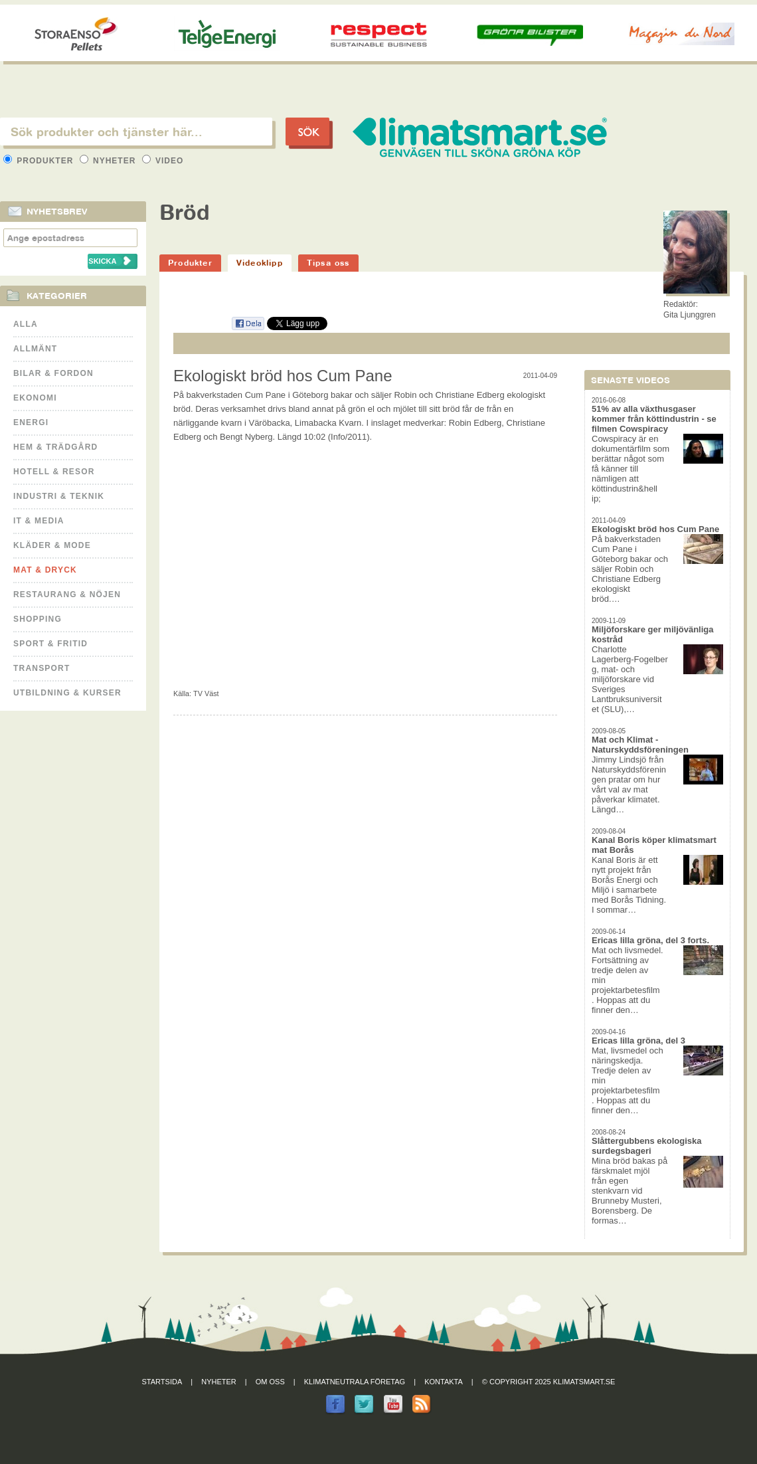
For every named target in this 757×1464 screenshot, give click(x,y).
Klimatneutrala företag (354, 1382)
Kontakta (443, 1382)
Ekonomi (35, 398)
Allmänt (35, 348)
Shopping (37, 619)
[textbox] (136, 131)
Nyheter (109, 160)
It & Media (38, 520)
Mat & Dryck (45, 570)
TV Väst (206, 693)
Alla (25, 324)
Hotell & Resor (54, 471)
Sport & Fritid (50, 643)
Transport (41, 668)
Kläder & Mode (52, 545)
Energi (30, 422)
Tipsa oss (328, 263)
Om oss (270, 1382)
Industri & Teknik (58, 496)
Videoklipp (259, 263)
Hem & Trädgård (55, 447)
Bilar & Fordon (53, 373)
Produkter (39, 160)
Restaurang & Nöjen (67, 594)
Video (163, 160)
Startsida (162, 1382)
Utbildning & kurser (67, 692)
